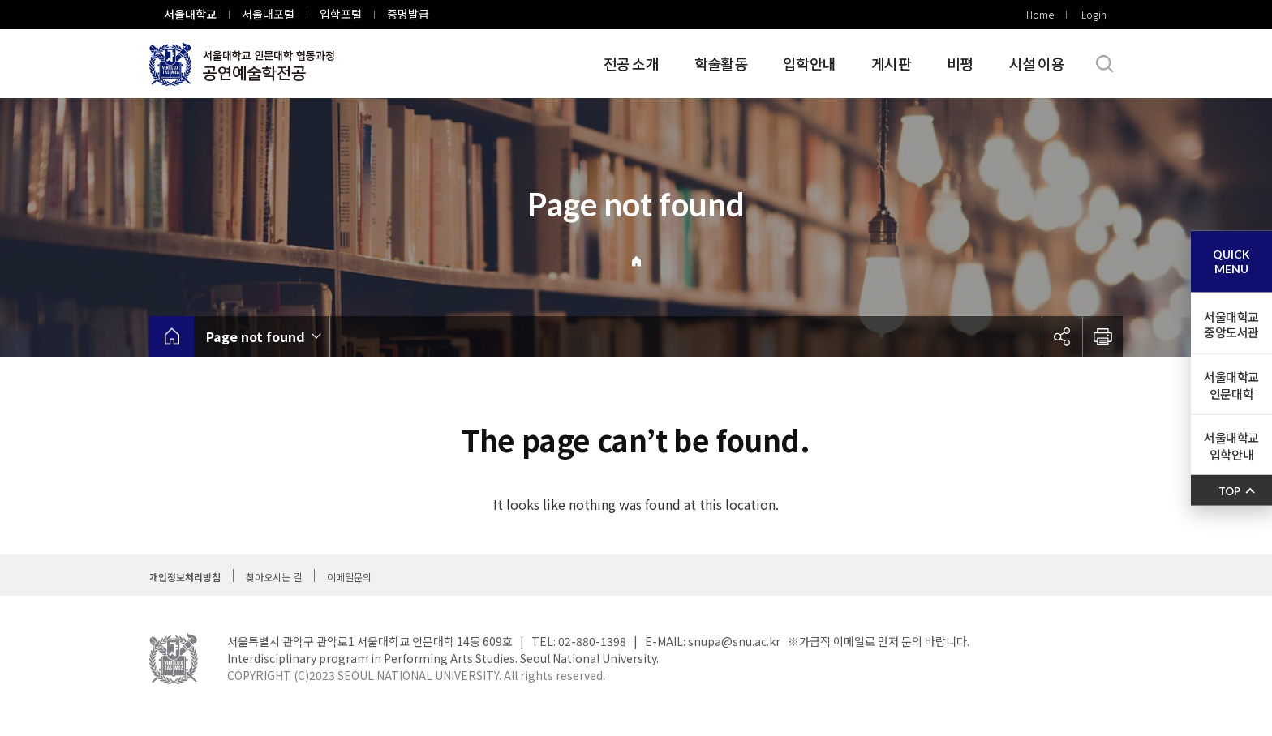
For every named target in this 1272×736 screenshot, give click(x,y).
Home (1040, 14)
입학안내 (809, 63)
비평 (960, 63)
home (171, 336)
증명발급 (408, 14)
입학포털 (341, 14)
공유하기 (1062, 336)
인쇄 (1102, 336)
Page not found (255, 336)
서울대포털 (268, 14)
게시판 (891, 63)
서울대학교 (190, 14)
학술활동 (720, 63)
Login (1094, 14)
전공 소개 (631, 63)
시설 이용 (1036, 63)
